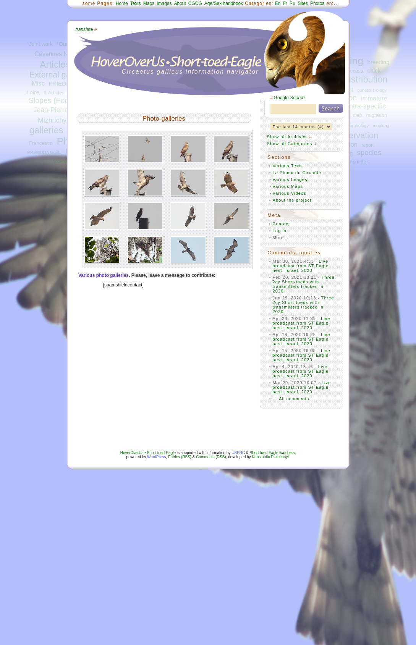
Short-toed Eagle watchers (272, 453)
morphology (357, 125)
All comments (294, 398)
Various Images (290, 179)
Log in (280, 230)
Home (122, 3)
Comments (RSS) (211, 457)
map (357, 115)
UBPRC (238, 453)
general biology (372, 90)
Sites (303, 3)
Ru (292, 3)
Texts (135, 3)
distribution (365, 79)
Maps (148, 3)
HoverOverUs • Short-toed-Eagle (148, 453)
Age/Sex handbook (223, 3)
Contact (281, 223)
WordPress (156, 457)
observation (356, 135)
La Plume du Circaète (297, 172)
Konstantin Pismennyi (270, 457)
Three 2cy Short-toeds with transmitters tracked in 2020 (304, 284)
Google (289, 97)
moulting (381, 125)
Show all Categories (289, 143)
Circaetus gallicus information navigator (190, 71)
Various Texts (288, 165)
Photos (317, 3)
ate (84, 29)
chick (373, 70)
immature (374, 98)
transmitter (356, 162)
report (368, 145)
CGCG (195, 3)
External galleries (60, 74)
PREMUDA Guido (45, 152)
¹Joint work (40, 44)
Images (164, 3)
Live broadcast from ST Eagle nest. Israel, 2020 (301, 266)
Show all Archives (287, 136)
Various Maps (288, 186)
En (278, 3)
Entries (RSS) (179, 457)
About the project (292, 200)
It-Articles (54, 92)
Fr (285, 3)
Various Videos (289, 193)
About (180, 3)
